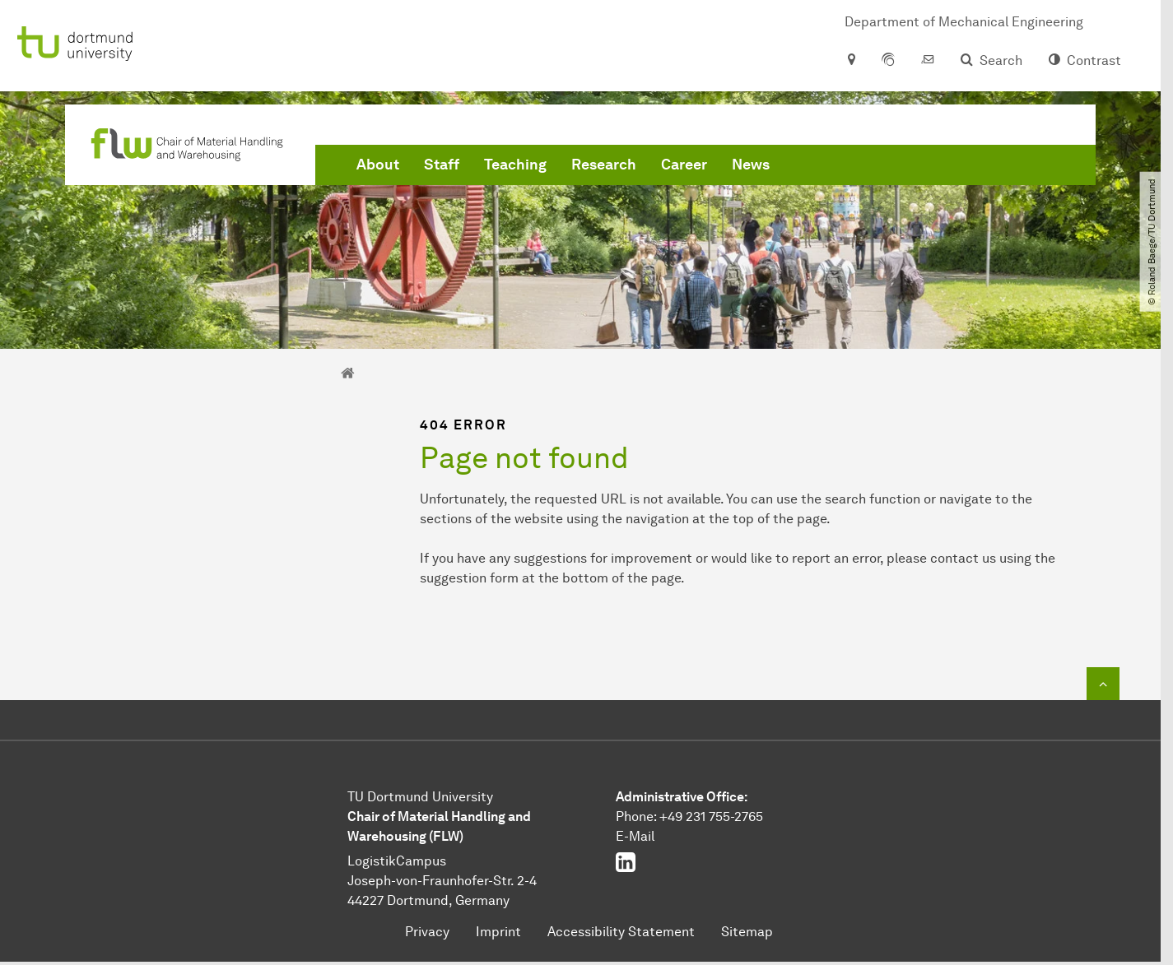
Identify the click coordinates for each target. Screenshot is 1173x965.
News (751, 164)
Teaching (515, 164)
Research (603, 164)
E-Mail (635, 836)
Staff (441, 164)
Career (684, 164)
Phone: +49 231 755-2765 (689, 816)
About (377, 164)
